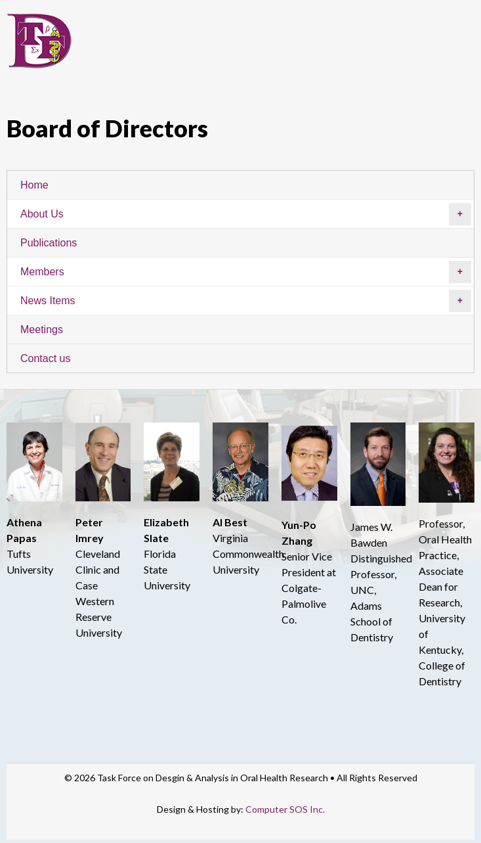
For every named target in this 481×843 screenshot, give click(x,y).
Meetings (41, 329)
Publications (48, 242)
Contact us (45, 358)
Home (34, 185)
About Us (245, 214)
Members (245, 272)
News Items (245, 301)
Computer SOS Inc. (285, 809)
